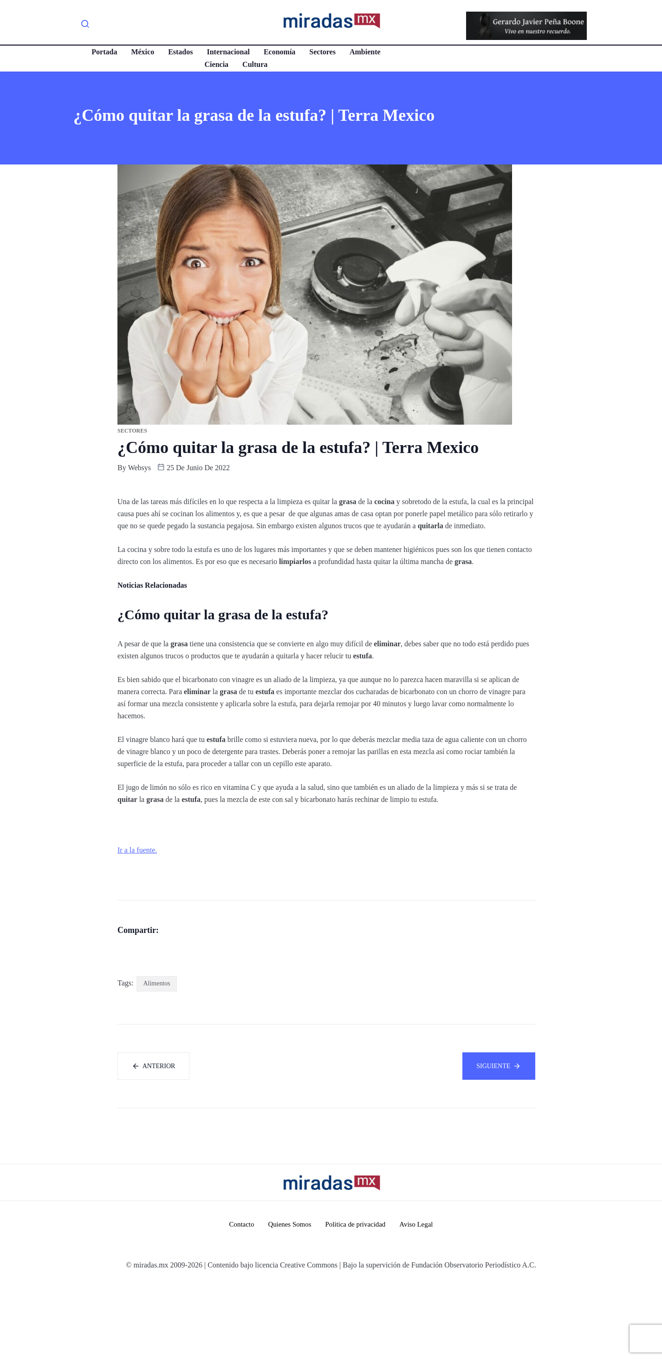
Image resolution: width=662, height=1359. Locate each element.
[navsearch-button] (85, 25)
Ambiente (365, 52)
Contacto (240, 1300)
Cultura (254, 64)
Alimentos (156, 1059)
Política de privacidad (355, 1300)
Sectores (322, 52)
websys (139, 468)
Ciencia (216, 64)
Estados (180, 52)
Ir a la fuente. (137, 850)
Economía (279, 52)
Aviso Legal (417, 1300)
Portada (104, 52)
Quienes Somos (289, 1300)
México (142, 52)
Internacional (228, 52)
